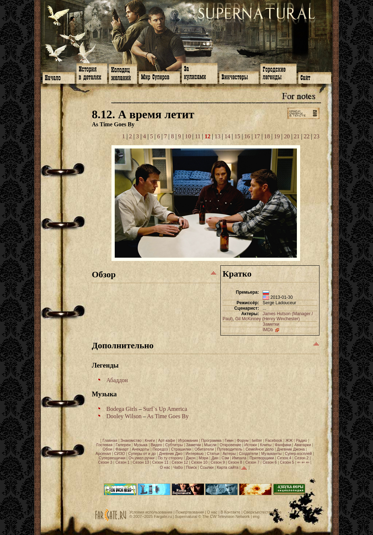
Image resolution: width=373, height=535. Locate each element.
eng (256, 516)
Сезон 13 (141, 462)
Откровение (230, 445)
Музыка (141, 445)
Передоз (160, 449)
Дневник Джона (291, 449)
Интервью (195, 453)
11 (197, 136)
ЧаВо (178, 467)
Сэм (225, 458)
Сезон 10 (199, 462)
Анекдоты (140, 449)
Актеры (229, 453)
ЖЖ (289, 440)
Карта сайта (227, 467)
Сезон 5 (287, 462)
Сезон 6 (270, 462)
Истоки (250, 445)
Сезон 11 (160, 462)
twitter (257, 440)
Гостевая (105, 445)
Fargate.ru (163, 516)
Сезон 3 (105, 462)
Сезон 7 (252, 462)
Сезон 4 (284, 458)
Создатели (248, 453)
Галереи (123, 445)
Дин (214, 458)
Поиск (191, 467)
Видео (156, 445)
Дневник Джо (170, 453)
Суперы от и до (142, 453)
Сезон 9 (218, 462)
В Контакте (230, 512)
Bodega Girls (121, 409)
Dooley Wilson (123, 416)
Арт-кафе (166, 440)
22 (307, 136)
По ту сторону (170, 458)
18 (267, 136)
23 (316, 136)
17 (257, 136)
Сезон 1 (122, 462)
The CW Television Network (226, 516)
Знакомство (131, 440)
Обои (107, 449)
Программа (211, 440)
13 (217, 136)
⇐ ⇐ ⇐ (303, 462)
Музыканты (271, 453)
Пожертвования (190, 512)
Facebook (273, 440)
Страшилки (181, 449)
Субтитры (174, 445)
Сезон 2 (301, 458)
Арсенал (103, 453)
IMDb (271, 329)
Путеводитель (229, 449)
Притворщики (262, 458)
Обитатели (204, 449)
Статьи (213, 453)
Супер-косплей (298, 453)
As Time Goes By (168, 416)
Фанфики (283, 445)
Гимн (229, 440)
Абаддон (117, 380)
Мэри (203, 458)
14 (227, 136)
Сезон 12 (180, 462)
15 (237, 136)
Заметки (271, 324)
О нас (165, 467)
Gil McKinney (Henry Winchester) (267, 318)
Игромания (188, 440)
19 (277, 136)
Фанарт (122, 449)
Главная (109, 440)
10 (188, 136)
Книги (150, 440)
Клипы (266, 445)
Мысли (210, 445)
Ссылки (207, 467)
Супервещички (112, 458)
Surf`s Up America (165, 409)
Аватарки (302, 445)
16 (247, 136)
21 (297, 136)
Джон (191, 458)
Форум (242, 440)
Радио (301, 440)
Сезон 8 (235, 462)
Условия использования (150, 512)
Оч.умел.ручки (141, 458)
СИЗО (119, 453)
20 (287, 136)
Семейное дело (260, 449)
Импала (239, 458)
